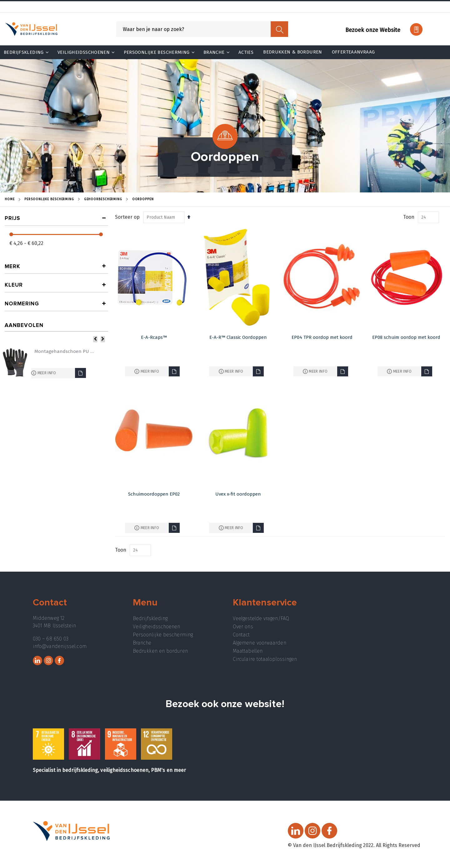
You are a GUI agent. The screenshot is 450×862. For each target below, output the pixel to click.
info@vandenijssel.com (60, 646)
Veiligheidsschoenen (156, 627)
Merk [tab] (12, 266)
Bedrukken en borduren (160, 651)
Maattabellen (247, 651)
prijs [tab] (12, 218)
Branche (142, 643)
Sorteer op (127, 217)
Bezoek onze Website (372, 30)
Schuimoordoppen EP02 (154, 494)
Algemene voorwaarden (259, 643)
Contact (241, 635)
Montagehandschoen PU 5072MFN (64, 351)
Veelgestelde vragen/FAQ (261, 618)
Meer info (150, 371)
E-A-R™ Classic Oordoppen (238, 337)
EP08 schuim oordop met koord (406, 337)
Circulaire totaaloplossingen (265, 659)
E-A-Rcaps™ (154, 337)
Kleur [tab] (14, 285)
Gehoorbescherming (103, 199)
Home (10, 199)
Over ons (243, 627)
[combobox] (202, 29)
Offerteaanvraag (353, 52)
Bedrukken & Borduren (292, 52)
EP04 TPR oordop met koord (322, 337)
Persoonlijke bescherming (163, 635)
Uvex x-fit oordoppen (238, 494)
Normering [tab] (22, 303)
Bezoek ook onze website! (225, 704)
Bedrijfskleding (150, 618)
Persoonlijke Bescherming (49, 199)
